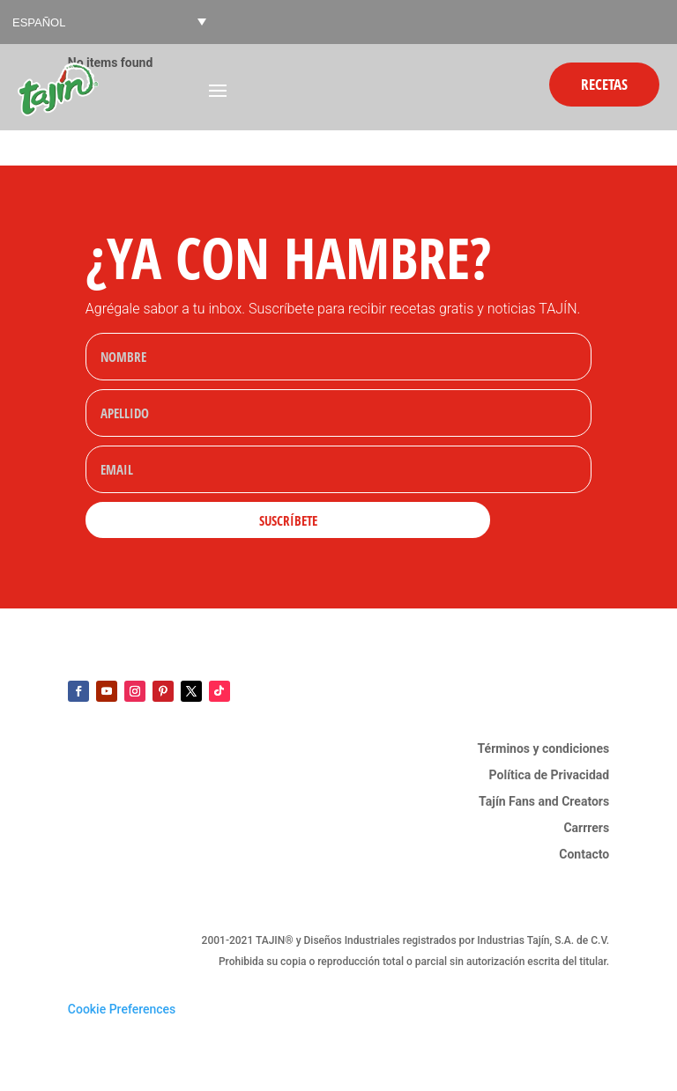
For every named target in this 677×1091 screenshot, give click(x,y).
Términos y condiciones (544, 749)
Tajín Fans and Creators (544, 801)
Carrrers (586, 828)
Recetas (604, 84)
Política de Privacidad (549, 775)
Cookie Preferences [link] (122, 1009)
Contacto (584, 854)
